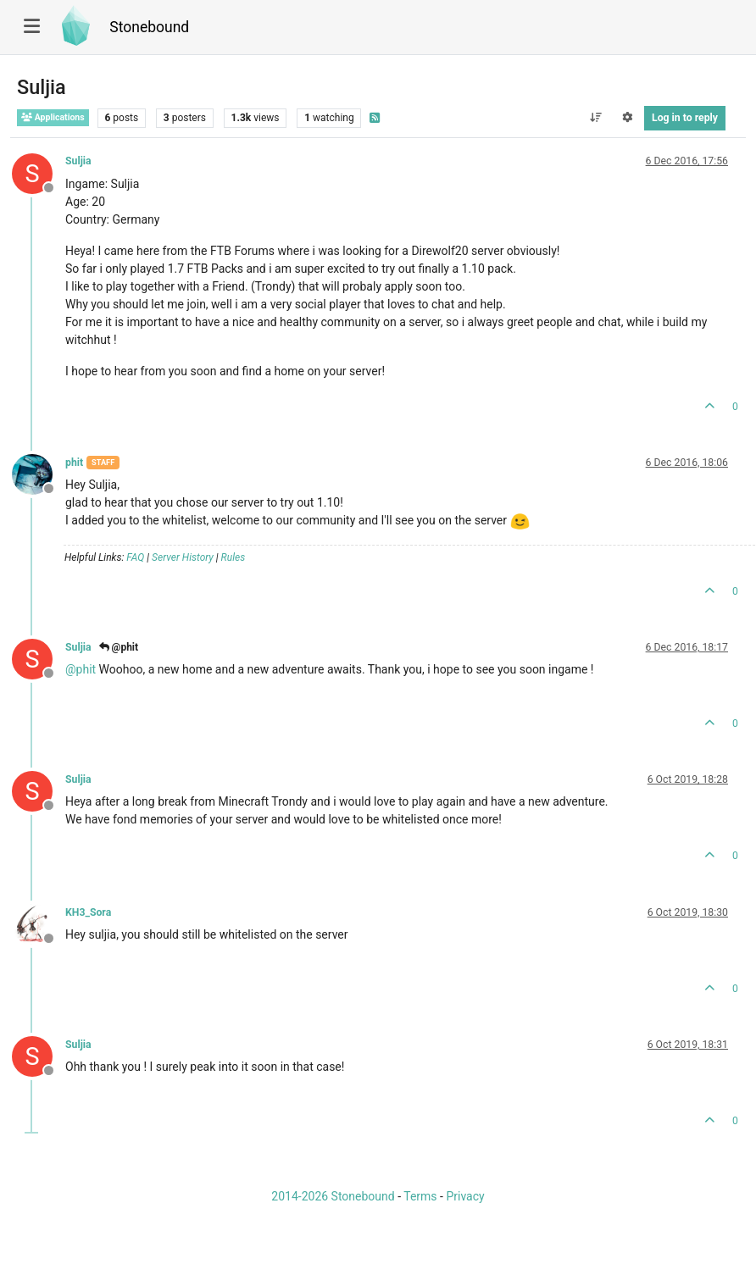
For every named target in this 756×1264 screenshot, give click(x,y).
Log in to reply (685, 118)
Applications (53, 117)
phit (74, 462)
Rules (233, 557)
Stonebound (149, 27)
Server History (183, 557)
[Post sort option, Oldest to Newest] (595, 118)
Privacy (465, 1196)
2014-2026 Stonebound (332, 1196)
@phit (118, 647)
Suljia (78, 161)
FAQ (135, 557)
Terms (419, 1196)
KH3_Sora (88, 912)
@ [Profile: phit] (80, 669)
